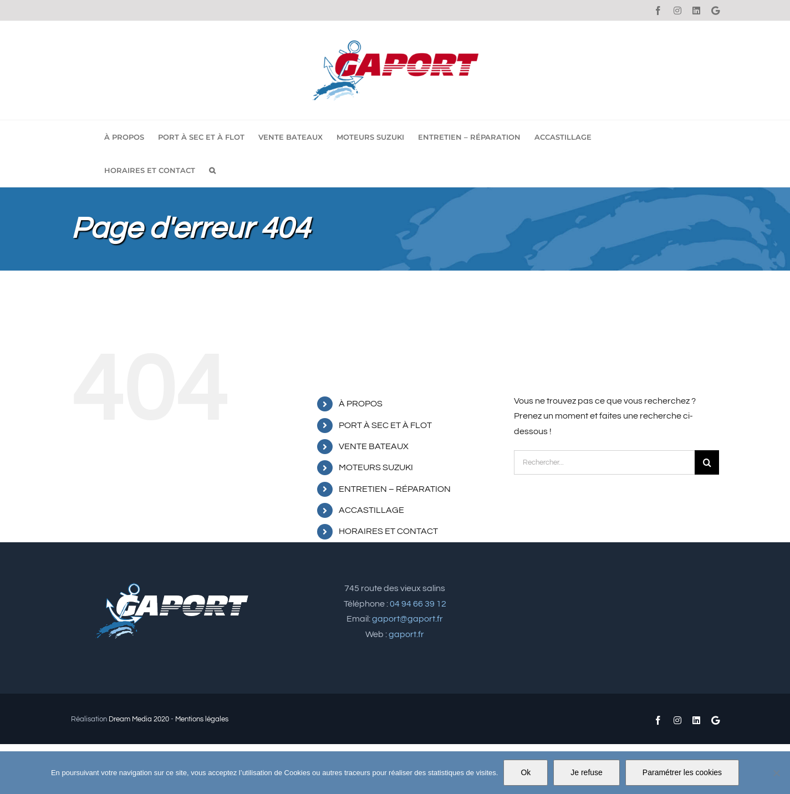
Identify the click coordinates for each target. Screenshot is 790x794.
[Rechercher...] (604, 462)
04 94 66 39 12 (418, 603)
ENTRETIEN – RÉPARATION (395, 489)
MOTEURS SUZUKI (376, 467)
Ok (526, 772)
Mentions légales (201, 719)
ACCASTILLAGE (371, 510)
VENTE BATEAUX (374, 446)
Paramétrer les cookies (682, 772)
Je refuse (586, 772)
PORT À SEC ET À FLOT (385, 425)
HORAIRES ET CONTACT (388, 531)
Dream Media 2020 (139, 719)
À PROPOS (361, 403)
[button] (212, 170)
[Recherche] (707, 462)
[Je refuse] (776, 772)
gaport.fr (406, 634)
